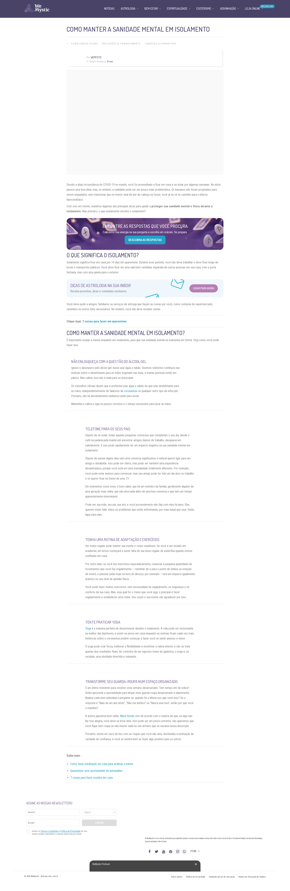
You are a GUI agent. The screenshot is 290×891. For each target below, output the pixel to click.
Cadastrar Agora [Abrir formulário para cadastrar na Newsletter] (203, 288)
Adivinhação (228, 8)
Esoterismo (203, 8)
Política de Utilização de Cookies (252, 877)
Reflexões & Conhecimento (121, 43)
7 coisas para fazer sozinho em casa (91, 777)
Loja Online (252, 8)
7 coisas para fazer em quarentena (104, 321)
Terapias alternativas (160, 43)
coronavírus (130, 391)
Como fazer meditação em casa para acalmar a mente (101, 764)
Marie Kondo (127, 716)
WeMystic (96, 57)
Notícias (109, 8)
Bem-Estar (151, 8)
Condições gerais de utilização (222, 877)
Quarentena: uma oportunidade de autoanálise (96, 771)
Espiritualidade (177, 8)
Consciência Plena (84, 43)
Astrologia (128, 8)
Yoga (88, 628)
